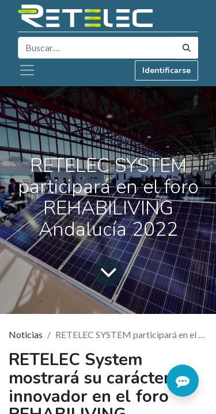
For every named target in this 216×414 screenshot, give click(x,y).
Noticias (26, 334)
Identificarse (166, 70)
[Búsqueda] (186, 48)
